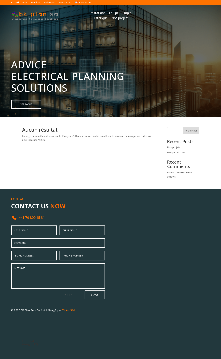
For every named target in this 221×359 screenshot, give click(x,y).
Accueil (15, 2)
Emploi (127, 13)
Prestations (97, 13)
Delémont (49, 2)
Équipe (114, 13)
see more (26, 104)
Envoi (95, 294)
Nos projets (120, 18)
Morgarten (65, 2)
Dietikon (35, 2)
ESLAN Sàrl (68, 310)
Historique (100, 18)
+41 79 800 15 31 (32, 218)
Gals (25, 2)
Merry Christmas (176, 152)
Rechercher (191, 130)
